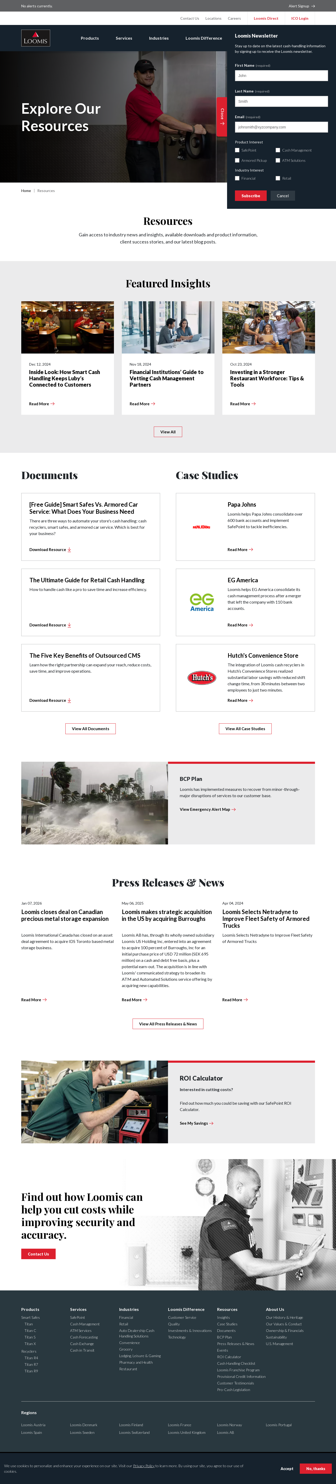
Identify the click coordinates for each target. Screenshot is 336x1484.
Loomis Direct (266, 18)
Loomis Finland (131, 1425)
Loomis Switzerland (134, 1432)
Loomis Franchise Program (238, 1370)
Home (26, 190)
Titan (28, 1324)
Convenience (129, 1342)
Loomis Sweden (82, 1432)
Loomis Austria (33, 1425)
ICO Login (299, 18)
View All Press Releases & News (168, 1023)
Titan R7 (31, 1364)
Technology (177, 1337)
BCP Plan (224, 1337)
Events (222, 1350)
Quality (174, 1324)
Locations (214, 18)
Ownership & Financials (285, 1330)
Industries (159, 37)
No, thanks (315, 1468)
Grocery (126, 1349)
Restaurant (128, 1369)
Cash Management (85, 1324)
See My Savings (194, 1123)
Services (124, 37)
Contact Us (189, 18)
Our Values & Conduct (284, 1324)
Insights (223, 1317)
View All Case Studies (245, 728)
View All (168, 431)
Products (90, 37)
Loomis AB (225, 1432)
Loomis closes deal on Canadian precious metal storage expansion (65, 915)
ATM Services (81, 1330)
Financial (126, 1317)
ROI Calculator (229, 1357)
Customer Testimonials (235, 1383)
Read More (31, 999)
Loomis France (179, 1425)
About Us (285, 37)
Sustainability (276, 1337)
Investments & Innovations (190, 1330)
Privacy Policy (144, 1466)
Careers (234, 18)
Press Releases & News (235, 1343)
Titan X (30, 1343)
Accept (287, 1468)
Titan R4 (31, 1358)
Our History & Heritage (284, 1317)
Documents (226, 1330)
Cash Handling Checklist (236, 1363)
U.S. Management (279, 1343)
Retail (123, 1324)
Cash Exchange (82, 1343)
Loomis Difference (204, 37)
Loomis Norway (229, 1425)
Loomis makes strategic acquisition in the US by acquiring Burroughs (167, 915)
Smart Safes (30, 1317)
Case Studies (227, 1324)
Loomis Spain (31, 1432)
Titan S (29, 1337)
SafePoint (77, 1317)
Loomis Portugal (279, 1425)
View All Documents (90, 728)
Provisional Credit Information (241, 1376)
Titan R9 (31, 1371)
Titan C (30, 1330)
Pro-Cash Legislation (233, 1389)
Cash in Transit (82, 1350)
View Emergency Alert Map (205, 809)
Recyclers (28, 1351)
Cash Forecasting (84, 1337)
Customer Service (182, 1317)
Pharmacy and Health (136, 1362)
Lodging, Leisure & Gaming (140, 1355)
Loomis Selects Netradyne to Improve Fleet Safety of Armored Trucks (265, 918)
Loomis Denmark (83, 1425)
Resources (249, 37)
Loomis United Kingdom (187, 1432)
